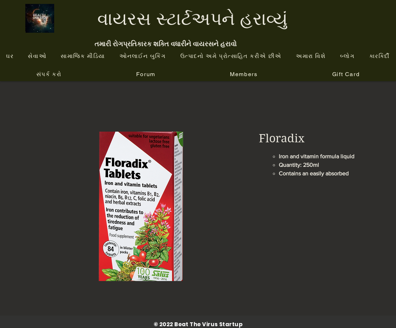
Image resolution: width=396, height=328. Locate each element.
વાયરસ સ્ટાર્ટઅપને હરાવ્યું (192, 18)
